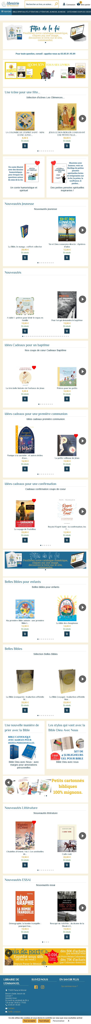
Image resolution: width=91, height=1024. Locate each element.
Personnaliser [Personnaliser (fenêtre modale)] (58, 1021)
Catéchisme (72, 12)
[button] (45, 42)
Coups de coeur (84, 12)
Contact (9, 1008)
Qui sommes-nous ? (69, 986)
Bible (15, 12)
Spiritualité (22, 12)
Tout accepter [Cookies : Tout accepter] (29, 1021)
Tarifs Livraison (12, 1012)
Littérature (33, 12)
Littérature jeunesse (48, 12)
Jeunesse (62, 12)
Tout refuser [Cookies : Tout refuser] (44, 1021)
